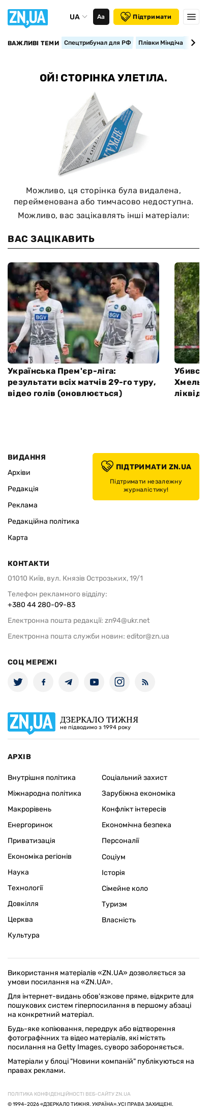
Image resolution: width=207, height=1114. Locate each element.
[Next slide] (191, 42)
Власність (119, 920)
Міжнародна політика (44, 793)
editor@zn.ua (148, 636)
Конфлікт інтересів (134, 809)
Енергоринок (30, 825)
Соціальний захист (134, 777)
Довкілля (23, 903)
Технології (25, 888)
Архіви (19, 472)
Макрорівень (29, 809)
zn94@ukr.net (127, 620)
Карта (18, 537)
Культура (24, 935)
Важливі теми (33, 43)
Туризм (114, 904)
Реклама (23, 505)
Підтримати (146, 17)
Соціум (114, 857)
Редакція (23, 489)
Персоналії (120, 840)
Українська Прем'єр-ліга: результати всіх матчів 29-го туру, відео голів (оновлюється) (82, 382)
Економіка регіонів (40, 856)
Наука (18, 872)
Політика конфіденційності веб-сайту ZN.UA (69, 1094)
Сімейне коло (125, 888)
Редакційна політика (43, 521)
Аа (101, 16)
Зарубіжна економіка (138, 793)
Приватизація (31, 840)
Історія (113, 872)
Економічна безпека (136, 825)
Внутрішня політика (42, 777)
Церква (20, 919)
